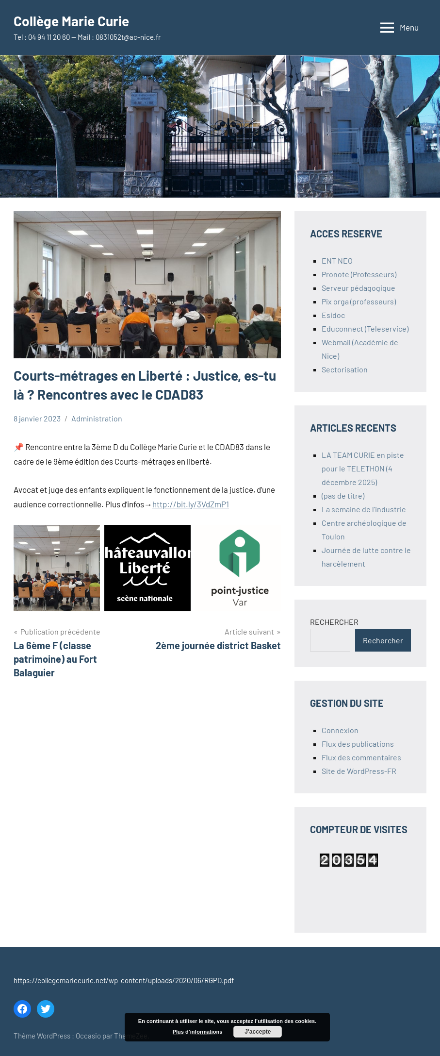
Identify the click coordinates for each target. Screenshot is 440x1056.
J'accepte (257, 1031)
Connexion (340, 730)
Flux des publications (358, 743)
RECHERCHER (334, 621)
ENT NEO (337, 260)
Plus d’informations (198, 1032)
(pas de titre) (343, 495)
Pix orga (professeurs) (359, 301)
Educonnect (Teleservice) (365, 328)
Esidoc (333, 314)
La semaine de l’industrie (364, 509)
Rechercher (383, 640)
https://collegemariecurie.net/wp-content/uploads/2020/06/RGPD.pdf (124, 980)
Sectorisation (345, 369)
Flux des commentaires (361, 757)
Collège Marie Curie (71, 21)
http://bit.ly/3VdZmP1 (190, 504)
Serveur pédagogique (358, 287)
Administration (96, 418)
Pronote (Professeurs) (359, 274)
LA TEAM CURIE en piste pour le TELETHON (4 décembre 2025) (363, 468)
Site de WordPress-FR (359, 770)
